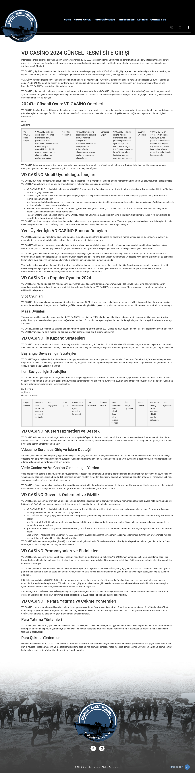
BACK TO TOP (177, 767)
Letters (142, 19)
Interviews (127, 19)
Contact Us (158, 19)
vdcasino (86, 245)
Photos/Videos (105, 19)
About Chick (82, 19)
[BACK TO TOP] (187, 767)
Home (67, 19)
